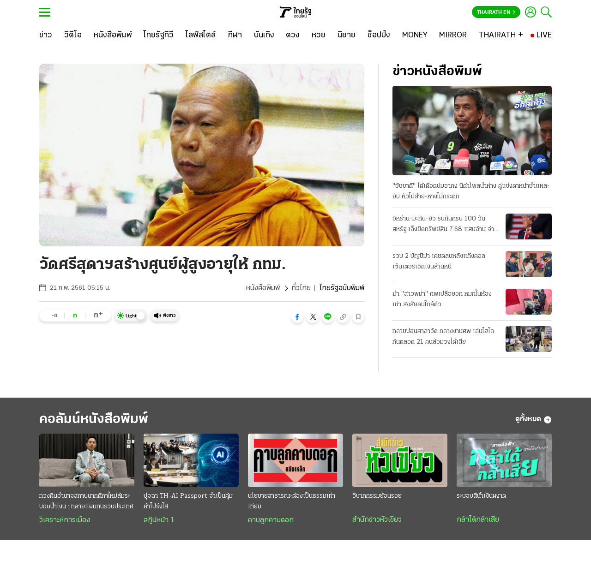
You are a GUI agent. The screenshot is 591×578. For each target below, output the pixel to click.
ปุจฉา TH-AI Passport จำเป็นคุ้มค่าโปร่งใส (188, 501)
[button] (297, 317)
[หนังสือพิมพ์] (113, 35)
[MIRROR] (453, 35)
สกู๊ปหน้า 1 (159, 520)
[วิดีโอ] (73, 35)
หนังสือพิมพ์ (263, 288)
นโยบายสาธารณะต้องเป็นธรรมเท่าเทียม (291, 501)
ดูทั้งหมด (533, 420)
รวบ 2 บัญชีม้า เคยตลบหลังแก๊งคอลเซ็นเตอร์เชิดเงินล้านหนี (438, 261)
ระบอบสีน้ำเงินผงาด (481, 496)
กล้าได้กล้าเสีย (478, 520)
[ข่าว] (45, 35)
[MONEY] (415, 35)
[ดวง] (293, 35)
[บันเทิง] (264, 35)
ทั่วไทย (301, 288)
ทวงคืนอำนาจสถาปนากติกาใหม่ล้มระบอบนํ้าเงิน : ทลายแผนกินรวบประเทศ (86, 501)
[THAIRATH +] (501, 35)
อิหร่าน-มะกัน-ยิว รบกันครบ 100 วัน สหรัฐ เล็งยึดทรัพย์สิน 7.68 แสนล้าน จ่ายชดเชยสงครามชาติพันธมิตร (445, 225)
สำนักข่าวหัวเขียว (377, 520)
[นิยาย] (347, 35)
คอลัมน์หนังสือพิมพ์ (93, 419)
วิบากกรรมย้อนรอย (377, 496)
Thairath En (496, 12)
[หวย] (319, 35)
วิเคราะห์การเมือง (64, 520)
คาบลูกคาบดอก (271, 520)
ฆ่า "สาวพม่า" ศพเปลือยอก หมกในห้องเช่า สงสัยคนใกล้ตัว (442, 299)
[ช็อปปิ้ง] (379, 35)
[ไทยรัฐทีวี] (159, 35)
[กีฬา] (235, 35)
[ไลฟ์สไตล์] (201, 35)
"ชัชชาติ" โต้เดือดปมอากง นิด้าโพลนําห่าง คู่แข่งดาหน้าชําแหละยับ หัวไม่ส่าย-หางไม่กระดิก (470, 191)
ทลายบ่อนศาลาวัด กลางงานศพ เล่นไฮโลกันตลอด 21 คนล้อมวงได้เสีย (443, 337)
